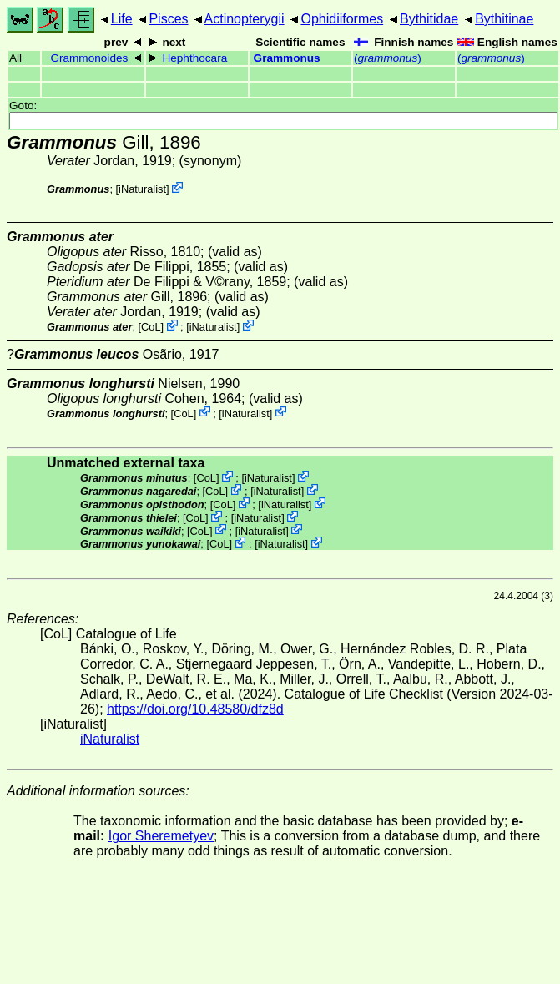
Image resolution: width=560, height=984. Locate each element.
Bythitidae (429, 19)
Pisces (168, 19)
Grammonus (287, 58)
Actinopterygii (244, 19)
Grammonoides (89, 58)
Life (122, 19)
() (387, 58)
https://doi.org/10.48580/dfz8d (195, 709)
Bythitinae (504, 19)
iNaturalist (142, 189)
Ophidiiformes (341, 19)
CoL (150, 326)
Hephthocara (194, 58)
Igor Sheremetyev (161, 836)
